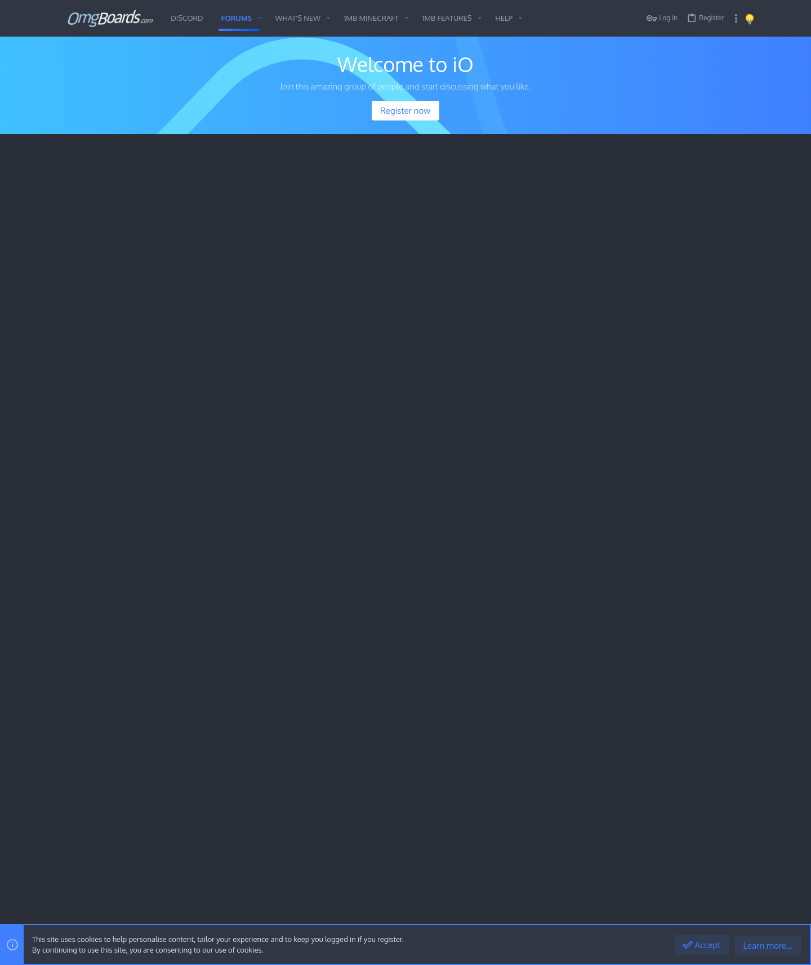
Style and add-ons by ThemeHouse (309, 883)
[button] (259, 18)
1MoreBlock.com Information (138, 203)
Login (532, 785)
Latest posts (632, 276)
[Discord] (737, 884)
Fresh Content (100, 158)
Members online (645, 197)
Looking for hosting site (653, 435)
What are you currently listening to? (528, 676)
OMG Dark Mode (121, 911)
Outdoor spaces (121, 229)
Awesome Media (120, 293)
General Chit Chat (113, 483)
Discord (268, 409)
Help (705, 911)
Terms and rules (619, 911)
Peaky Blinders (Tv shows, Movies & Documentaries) (180, 274)
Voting (121, 409)
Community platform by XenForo (159, 883)
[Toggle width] (76, 912)
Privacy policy (669, 911)
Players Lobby (394, 372)
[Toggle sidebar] (736, 18)
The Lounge (112, 248)
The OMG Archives (141, 677)
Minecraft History (123, 184)
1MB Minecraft (106, 331)
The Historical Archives (124, 635)
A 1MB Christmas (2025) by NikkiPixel (425, 435)
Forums (307, 785)
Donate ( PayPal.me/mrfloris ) (194, 409)
